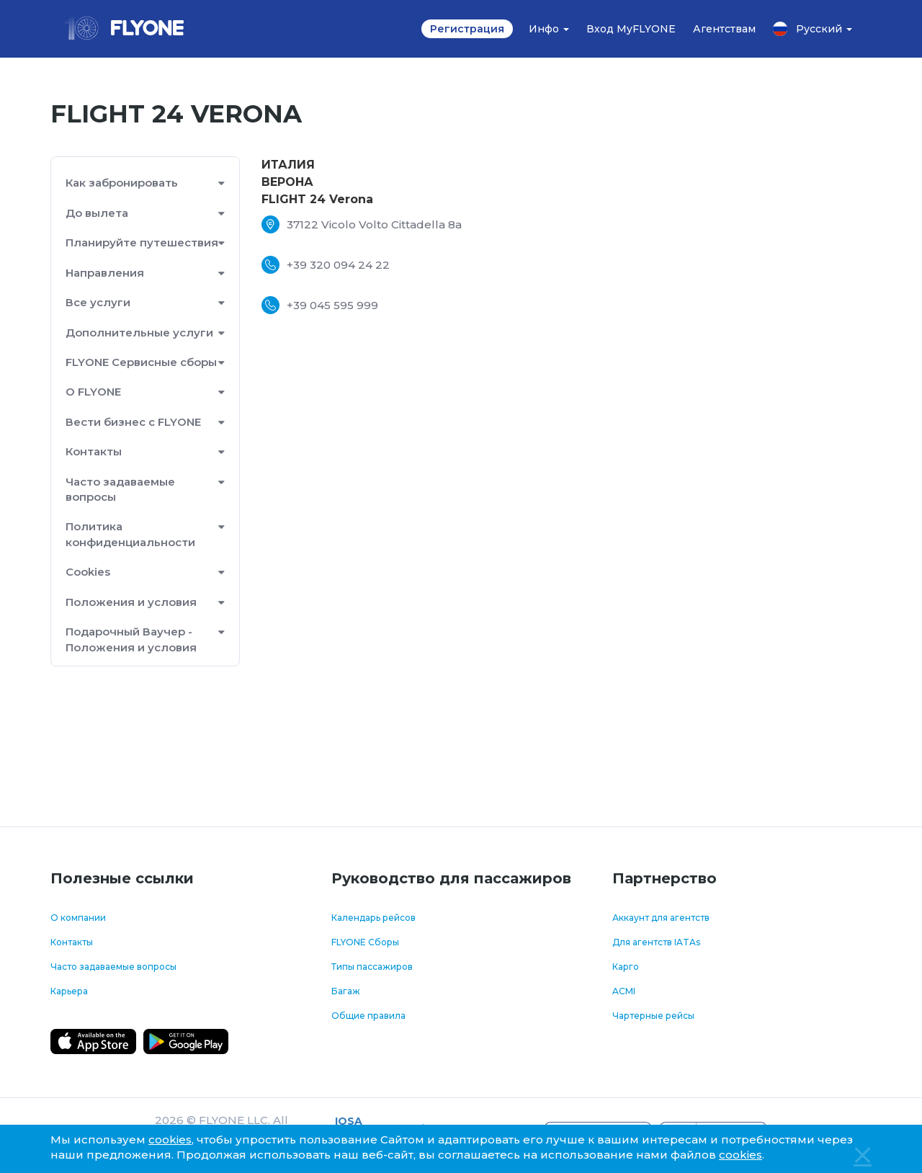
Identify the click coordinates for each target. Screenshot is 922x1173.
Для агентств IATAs (656, 942)
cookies (170, 1139)
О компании (78, 917)
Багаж (345, 991)
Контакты (94, 451)
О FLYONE (93, 391)
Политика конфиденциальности (130, 533)
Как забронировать (122, 182)
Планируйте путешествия (142, 242)
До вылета (97, 213)
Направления (105, 273)
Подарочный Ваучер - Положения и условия (131, 639)
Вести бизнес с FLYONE (133, 422)
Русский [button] (812, 29)
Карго (625, 966)
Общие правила (368, 1015)
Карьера (69, 991)
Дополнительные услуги (139, 332)
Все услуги (98, 302)
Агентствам (724, 28)
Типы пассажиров (372, 966)
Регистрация (467, 28)
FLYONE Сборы (365, 942)
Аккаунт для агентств (661, 917)
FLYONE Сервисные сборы (141, 362)
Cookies (88, 572)
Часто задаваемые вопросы (120, 489)
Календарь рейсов (373, 917)
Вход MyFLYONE (631, 28)
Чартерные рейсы (653, 1015)
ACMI (623, 991)
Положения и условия (131, 602)
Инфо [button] (549, 28)
